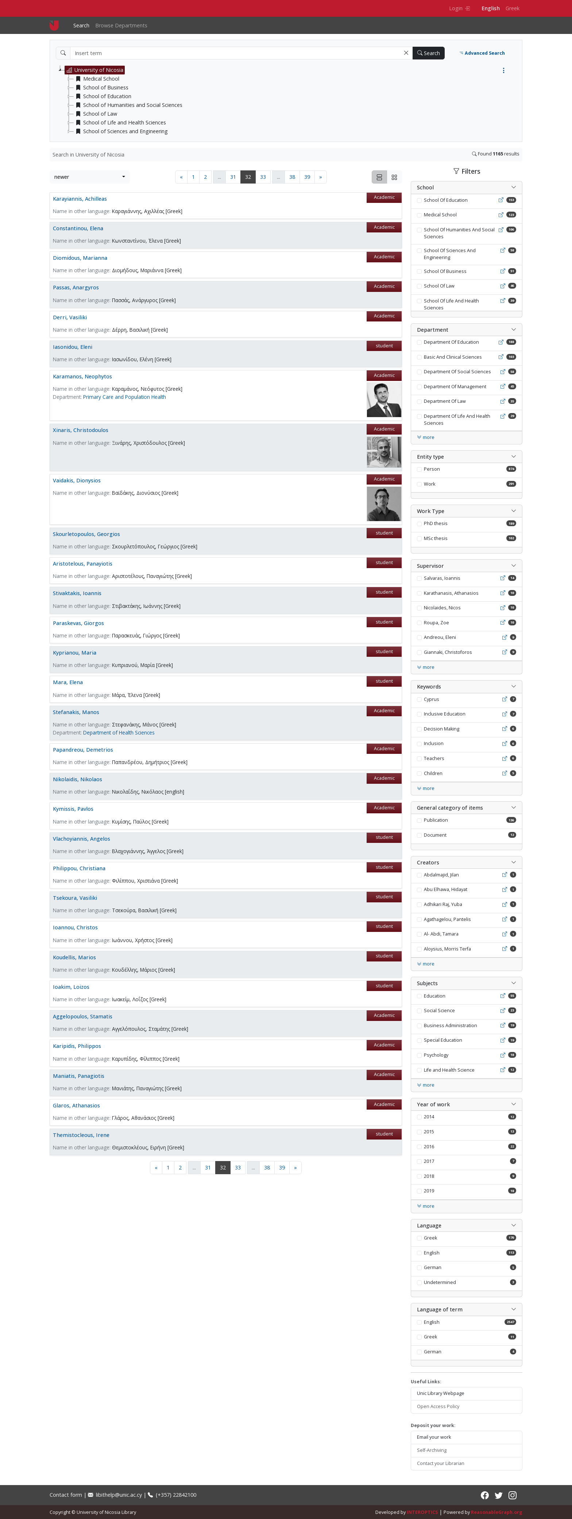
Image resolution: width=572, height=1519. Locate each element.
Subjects (427, 983)
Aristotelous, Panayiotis (82, 563)
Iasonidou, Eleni (72, 346)
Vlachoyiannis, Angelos (81, 838)
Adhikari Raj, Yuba (443, 904)
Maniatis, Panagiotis (78, 1075)
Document (435, 835)
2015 (429, 1132)
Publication (436, 820)
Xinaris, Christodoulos (80, 430)
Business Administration (450, 1025)
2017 (429, 1161)
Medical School (440, 215)
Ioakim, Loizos (71, 986)
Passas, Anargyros (76, 287)
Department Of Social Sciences (457, 372)
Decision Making (441, 729)
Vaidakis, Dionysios (77, 480)
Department (432, 329)
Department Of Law (445, 401)
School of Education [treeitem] (102, 96)
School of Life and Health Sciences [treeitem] (120, 122)
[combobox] (90, 177)
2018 (429, 1176)
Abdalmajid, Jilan (441, 875)
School (425, 187)
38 (292, 176)
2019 (429, 1191)
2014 (429, 1117)
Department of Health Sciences (119, 732)
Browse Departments (121, 25)
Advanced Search (482, 53)
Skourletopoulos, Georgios (86, 534)
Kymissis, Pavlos (73, 808)
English (491, 8)
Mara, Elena (68, 682)
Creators (428, 862)
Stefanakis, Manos (76, 712)
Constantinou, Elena (78, 228)
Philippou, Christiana (79, 868)
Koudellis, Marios (74, 957)
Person (432, 469)
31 (233, 176)
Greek (512, 8)
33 (263, 176)
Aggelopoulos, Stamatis (82, 1016)
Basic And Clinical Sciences (453, 357)
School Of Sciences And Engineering (450, 254)
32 (250, 176)
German (432, 1267)
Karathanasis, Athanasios (451, 593)
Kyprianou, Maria (74, 652)
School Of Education (446, 200)
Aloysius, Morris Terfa (447, 949)
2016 (429, 1147)
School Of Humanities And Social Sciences (459, 233)
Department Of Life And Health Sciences (457, 419)
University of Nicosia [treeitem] (94, 70)
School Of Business (445, 271)
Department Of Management (455, 386)
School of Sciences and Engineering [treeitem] (121, 131)
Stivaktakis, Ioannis (77, 593)
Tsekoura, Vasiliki (75, 897)
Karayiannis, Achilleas (80, 198)
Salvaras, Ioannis (442, 578)
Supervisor (430, 565)
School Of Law (439, 286)
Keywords (429, 686)
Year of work (433, 1104)
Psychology (436, 1055)
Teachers (434, 758)
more (425, 437)
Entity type (430, 456)
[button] (406, 53)
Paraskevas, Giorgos (78, 623)
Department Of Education (451, 342)
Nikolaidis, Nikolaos (77, 779)
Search (81, 25)
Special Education (443, 1040)
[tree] (289, 101)
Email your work (434, 1437)
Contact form (66, 1494)
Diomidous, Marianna (80, 257)
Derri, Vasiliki (70, 317)
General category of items (450, 807)
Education (434, 996)
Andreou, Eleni (440, 637)
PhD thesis (436, 523)
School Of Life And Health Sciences (451, 304)
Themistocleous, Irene (81, 1134)
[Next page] (320, 177)
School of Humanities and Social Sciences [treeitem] (128, 105)
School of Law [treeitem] (95, 113)
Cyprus (431, 699)
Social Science (439, 1010)
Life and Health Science (449, 1070)
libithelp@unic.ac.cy (115, 1494)
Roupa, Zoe (436, 623)
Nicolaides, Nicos (442, 608)
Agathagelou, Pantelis (447, 919)
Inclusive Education (444, 714)
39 (307, 176)
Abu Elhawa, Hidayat (445, 889)
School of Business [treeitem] (101, 87)
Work (429, 484)
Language (429, 1225)
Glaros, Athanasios (76, 1105)
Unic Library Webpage (440, 1393)
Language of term (440, 1309)
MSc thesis (436, 538)
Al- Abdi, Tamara (441, 934)
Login (459, 8)
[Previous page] (181, 177)
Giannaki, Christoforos (448, 652)
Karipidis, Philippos (77, 1045)
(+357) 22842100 (172, 1494)
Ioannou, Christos (75, 927)
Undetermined (440, 1282)
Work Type (430, 511)
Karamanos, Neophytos (82, 376)
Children (433, 773)
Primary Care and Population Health (124, 396)
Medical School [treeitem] (96, 78)
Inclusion (434, 743)
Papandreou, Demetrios (83, 749)
